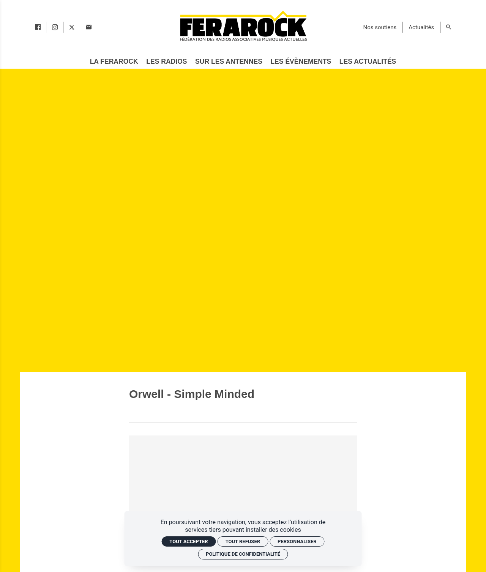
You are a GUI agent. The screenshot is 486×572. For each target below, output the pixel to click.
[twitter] (71, 27)
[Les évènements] (301, 62)
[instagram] (54, 27)
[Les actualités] (367, 62)
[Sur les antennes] (228, 62)
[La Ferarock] (114, 62)
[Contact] (88, 27)
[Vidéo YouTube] (243, 499)
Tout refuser (243, 541)
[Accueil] (243, 25)
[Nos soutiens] (380, 27)
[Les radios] (166, 62)
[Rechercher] (448, 27)
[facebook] (37, 27)
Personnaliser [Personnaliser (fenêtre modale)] (297, 541)
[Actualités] (421, 27)
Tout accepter (188, 541)
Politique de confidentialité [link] (243, 554)
